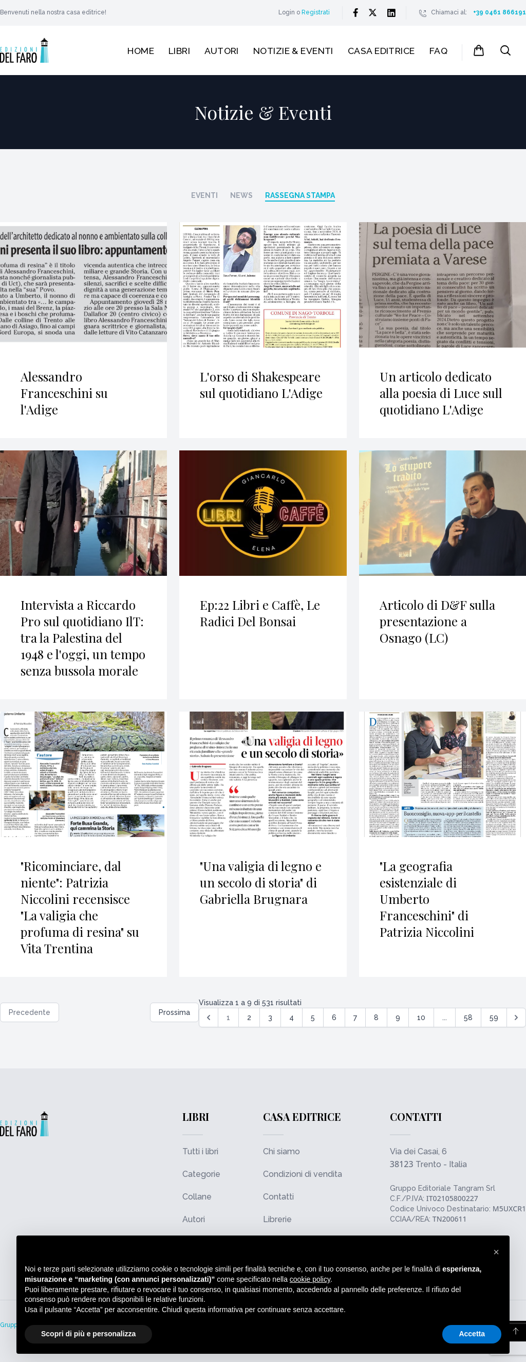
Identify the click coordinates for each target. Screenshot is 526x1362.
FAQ (438, 50)
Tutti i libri (200, 1151)
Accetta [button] (472, 1334)
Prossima (174, 1012)
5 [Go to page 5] (313, 1017)
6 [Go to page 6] (334, 1017)
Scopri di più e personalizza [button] (88, 1334)
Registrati (316, 12)
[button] (496, 1252)
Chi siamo (281, 1151)
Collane (197, 1197)
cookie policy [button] (310, 1279)
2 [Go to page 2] (249, 1017)
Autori (221, 50)
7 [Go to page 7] (355, 1017)
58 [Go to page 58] (468, 1017)
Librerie (277, 1219)
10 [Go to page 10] (421, 1017)
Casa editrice (381, 50)
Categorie (201, 1174)
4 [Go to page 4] (291, 1017)
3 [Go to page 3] (270, 1017)
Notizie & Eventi (293, 50)
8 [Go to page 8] (376, 1017)
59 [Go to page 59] (494, 1017)
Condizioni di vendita (302, 1174)
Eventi (204, 195)
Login (286, 12)
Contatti (278, 1197)
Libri (179, 50)
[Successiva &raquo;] (516, 1017)
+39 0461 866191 (499, 12)
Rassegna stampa (300, 195)
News (241, 195)
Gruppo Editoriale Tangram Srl (442, 1188)
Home (140, 50)
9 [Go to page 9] (398, 1017)
